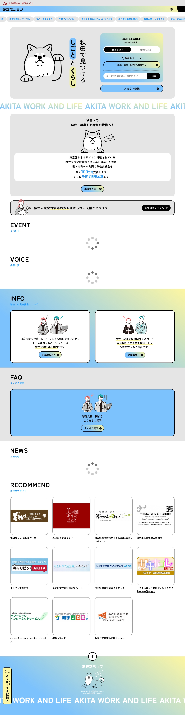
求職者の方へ (93, 188)
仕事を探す (117, 49)
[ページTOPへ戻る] (92, 656)
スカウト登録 (141, 88)
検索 (154, 76)
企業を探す (146, 49)
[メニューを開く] (181, 9)
